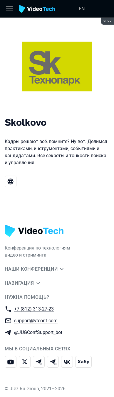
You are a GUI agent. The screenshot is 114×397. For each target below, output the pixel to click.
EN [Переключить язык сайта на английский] (82, 8)
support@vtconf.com (36, 320)
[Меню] (9, 9)
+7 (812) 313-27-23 (34, 309)
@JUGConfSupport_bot (38, 332)
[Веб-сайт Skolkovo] (10, 181)
